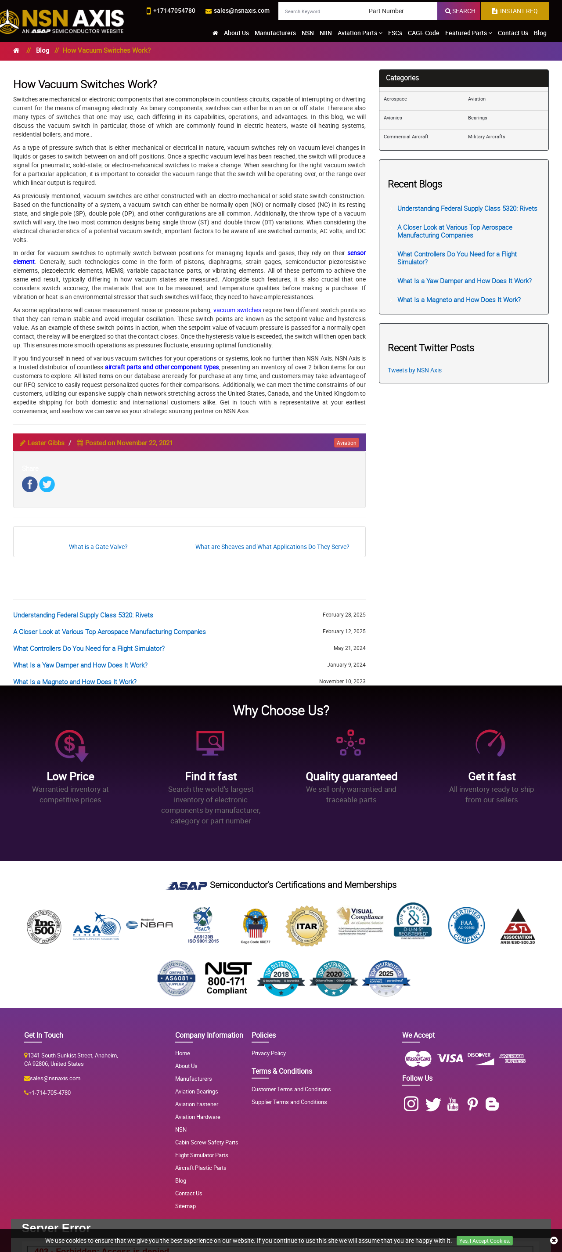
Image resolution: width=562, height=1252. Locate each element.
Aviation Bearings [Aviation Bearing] (196, 1091)
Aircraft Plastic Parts (201, 1168)
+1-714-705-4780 (50, 1093)
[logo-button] (62, 19)
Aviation (477, 98)
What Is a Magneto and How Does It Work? (75, 682)
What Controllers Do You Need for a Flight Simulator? (89, 648)
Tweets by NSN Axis (415, 370)
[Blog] (494, 1104)
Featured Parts (468, 33)
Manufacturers (275, 33)
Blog (540, 33)
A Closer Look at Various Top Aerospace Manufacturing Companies (109, 631)
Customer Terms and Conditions (291, 1089)
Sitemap (185, 1206)
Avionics (393, 117)
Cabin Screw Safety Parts (206, 1142)
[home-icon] (215, 33)
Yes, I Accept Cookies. (484, 1240)
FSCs (395, 33)
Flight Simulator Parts (201, 1155)
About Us (236, 33)
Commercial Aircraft (406, 136)
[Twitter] (435, 1104)
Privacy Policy (269, 1053)
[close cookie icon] (554, 1240)
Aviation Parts (360, 33)
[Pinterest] (474, 1104)
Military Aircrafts (486, 136)
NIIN (326, 33)
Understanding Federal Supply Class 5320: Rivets (83, 615)
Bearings (477, 117)
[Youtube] (455, 1104)
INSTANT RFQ (515, 11)
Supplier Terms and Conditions (289, 1102)
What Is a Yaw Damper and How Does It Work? (80, 665)
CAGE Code (424, 33)
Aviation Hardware (197, 1117)
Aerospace (395, 98)
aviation (347, 442)
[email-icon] (237, 10)
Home (182, 1053)
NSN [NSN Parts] (181, 1129)
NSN (308, 33)
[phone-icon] (171, 11)
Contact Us (513, 33)
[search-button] (460, 11)
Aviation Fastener (196, 1104)
